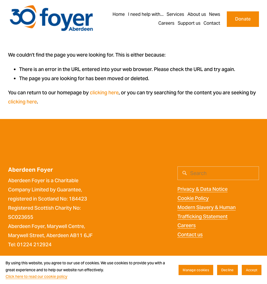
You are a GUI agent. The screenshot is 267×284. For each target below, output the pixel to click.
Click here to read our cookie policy (36, 276)
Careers (186, 225)
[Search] (218, 173)
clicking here (104, 92)
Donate (243, 19)
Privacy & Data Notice (202, 189)
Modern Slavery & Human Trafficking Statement (206, 212)
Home (119, 14)
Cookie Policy (193, 198)
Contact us (190, 234)
